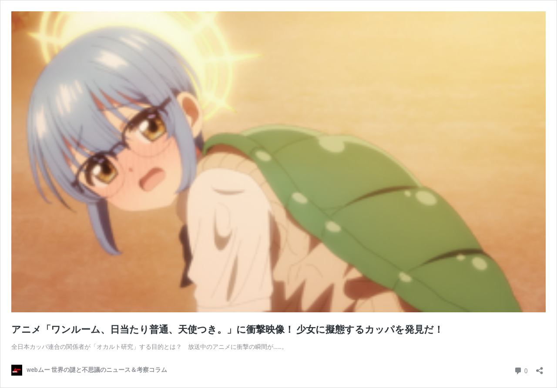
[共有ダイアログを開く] (540, 368)
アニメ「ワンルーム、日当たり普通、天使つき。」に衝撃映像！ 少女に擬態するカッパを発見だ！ (227, 329)
